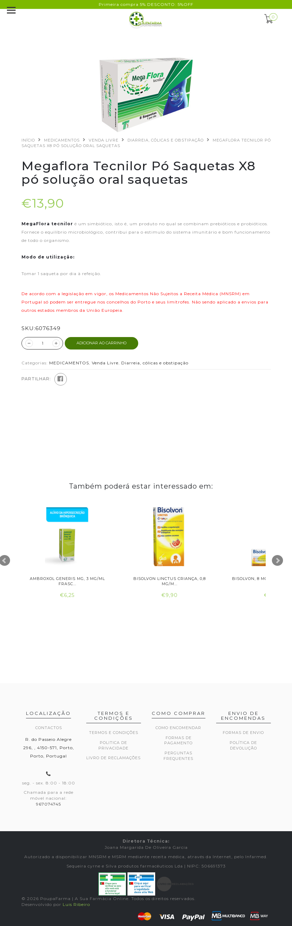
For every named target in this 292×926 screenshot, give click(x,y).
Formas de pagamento (178, 740)
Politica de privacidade (113, 745)
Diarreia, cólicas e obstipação (165, 140)
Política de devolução (243, 745)
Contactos (48, 727)
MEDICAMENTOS (62, 140)
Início (28, 140)
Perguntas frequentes (178, 756)
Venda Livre (103, 140)
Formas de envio (243, 732)
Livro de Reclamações (113, 757)
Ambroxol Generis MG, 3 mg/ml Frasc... (67, 581)
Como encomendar (178, 727)
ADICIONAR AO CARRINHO (101, 343)
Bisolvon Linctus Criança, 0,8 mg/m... (169, 581)
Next (277, 560)
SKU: (28, 328)
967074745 (48, 804)
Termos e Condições (113, 732)
